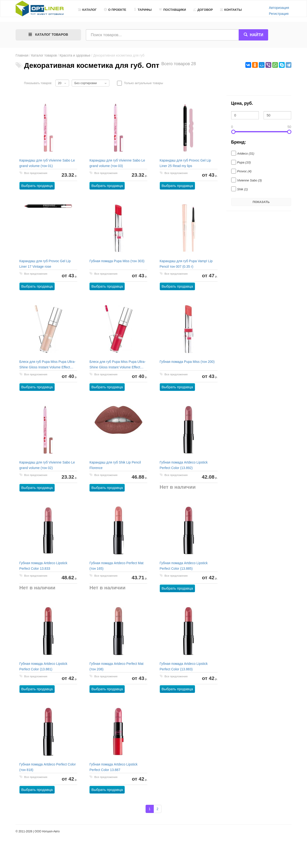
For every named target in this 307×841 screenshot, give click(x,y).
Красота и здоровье (75, 55)
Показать (261, 202)
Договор (203, 10)
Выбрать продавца (37, 186)
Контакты (231, 10)
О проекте (115, 10)
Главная (22, 55)
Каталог (87, 10)
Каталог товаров (44, 55)
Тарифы (142, 10)
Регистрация (279, 14)
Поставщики (172, 10)
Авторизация (279, 8)
